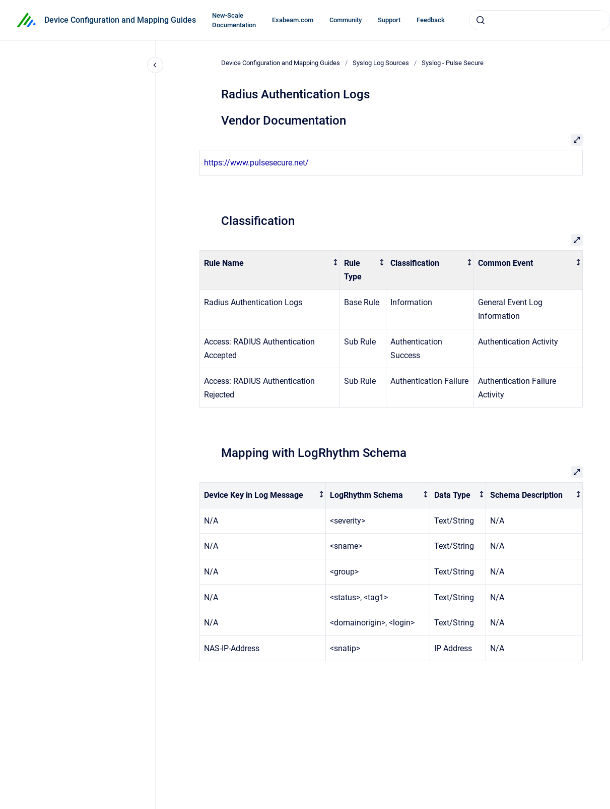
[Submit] (480, 20)
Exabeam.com (292, 20)
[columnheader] (269, 270)
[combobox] (539, 20)
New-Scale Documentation (234, 20)
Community (345, 20)
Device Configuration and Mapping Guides (120, 20)
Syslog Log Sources (381, 63)
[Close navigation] (155, 65)
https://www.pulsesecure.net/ (256, 162)
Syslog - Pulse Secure (453, 63)
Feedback (431, 20)
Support (389, 20)
